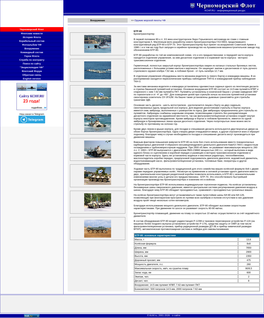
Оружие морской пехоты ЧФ (150, 20)
